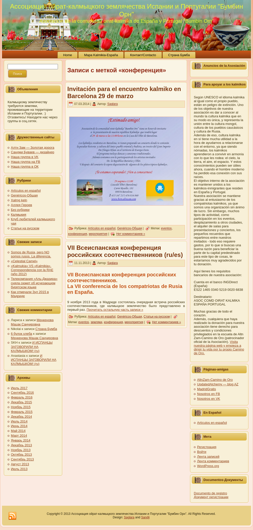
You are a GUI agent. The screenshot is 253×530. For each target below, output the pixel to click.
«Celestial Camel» (24, 261)
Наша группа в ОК (24, 166)
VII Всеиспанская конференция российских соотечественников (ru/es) (125, 251)
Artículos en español (26, 190)
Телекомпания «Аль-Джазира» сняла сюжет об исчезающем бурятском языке (34, 283)
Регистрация (206, 447)
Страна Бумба (46, 329)
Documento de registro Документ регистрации (211, 495)
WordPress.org (208, 466)
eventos (166, 228)
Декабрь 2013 (21, 445)
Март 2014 (19, 435)
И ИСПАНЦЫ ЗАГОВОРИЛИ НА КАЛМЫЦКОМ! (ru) (32, 347)
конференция (77, 234)
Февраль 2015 (21, 412)
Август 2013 (20, 464)
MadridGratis (206, 389)
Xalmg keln (19, 200)
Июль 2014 (19, 421)
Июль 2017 (19, 388)
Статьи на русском (25, 228)
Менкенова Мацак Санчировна (32, 322)
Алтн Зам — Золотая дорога (32, 147)
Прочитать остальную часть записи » (115, 310)
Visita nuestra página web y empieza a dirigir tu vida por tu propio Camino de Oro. (219, 347)
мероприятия (98, 234)
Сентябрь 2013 (22, 459)
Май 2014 (18, 431)
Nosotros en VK (208, 399)
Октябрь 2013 (21, 454)
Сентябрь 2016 (22, 392)
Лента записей (208, 456)
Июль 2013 (19, 469)
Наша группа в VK (24, 157)
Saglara (112, 104)
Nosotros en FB (208, 394)
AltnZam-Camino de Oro (215, 380)
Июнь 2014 (19, 426)
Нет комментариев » (130, 234)
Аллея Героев (21, 205)
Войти (201, 452)
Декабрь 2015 (21, 402)
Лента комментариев (213, 461)
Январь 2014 (20, 440)
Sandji (145, 517)
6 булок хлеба (21, 334)
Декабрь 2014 (21, 416)
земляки (96, 322)
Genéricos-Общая (24, 195)
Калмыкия (18, 214)
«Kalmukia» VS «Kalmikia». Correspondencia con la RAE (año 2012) (32, 270)
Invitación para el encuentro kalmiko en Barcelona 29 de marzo (124, 92)
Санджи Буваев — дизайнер (32, 152)
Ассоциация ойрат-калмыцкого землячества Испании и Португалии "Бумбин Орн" (126, 10)
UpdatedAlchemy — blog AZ (217, 384)
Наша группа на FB (25, 162)
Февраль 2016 (21, 397)
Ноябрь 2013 (21, 450)
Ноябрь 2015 (21, 407)
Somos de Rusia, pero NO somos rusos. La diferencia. (31, 254)
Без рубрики (20, 210)
